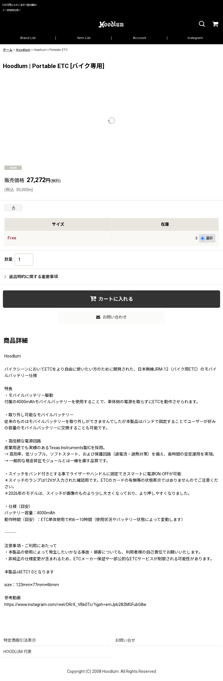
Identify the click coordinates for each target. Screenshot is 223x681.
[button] (201, 24)
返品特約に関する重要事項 (31, 276)
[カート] (215, 24)
